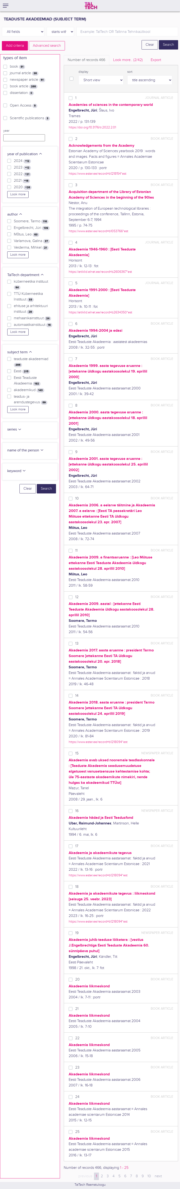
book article (24, 86)
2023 (22, 167)
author (14, 214)
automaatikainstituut (33, 325)
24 (77, 1097)
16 (77, 811)
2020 (23, 187)
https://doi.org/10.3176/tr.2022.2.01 (92, 127)
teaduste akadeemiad (31, 362)
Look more (18, 194)
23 (77, 1067)
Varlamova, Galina (32, 241)
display (83, 72)
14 (77, 695)
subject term (19, 352)
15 (77, 753)
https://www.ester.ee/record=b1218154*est (97, 174)
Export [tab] (156, 60)
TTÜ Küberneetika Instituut (28, 297)
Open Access (23, 105)
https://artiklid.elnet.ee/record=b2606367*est (100, 272)
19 (77, 933)
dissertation (22, 93)
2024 (22, 161)
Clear (150, 44)
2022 (22, 174)
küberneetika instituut (31, 284)
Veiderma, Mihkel (31, 247)
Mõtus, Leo (26, 234)
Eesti (22, 371)
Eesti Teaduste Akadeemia (27, 381)
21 (77, 1009)
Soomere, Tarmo (31, 221)
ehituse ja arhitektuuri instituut (31, 309)
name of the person (25, 450)
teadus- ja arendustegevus (30, 399)
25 (77, 1132)
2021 (22, 180)
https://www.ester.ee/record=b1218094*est (98, 742)
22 (77, 1038)
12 (77, 597)
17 (76, 846)
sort (129, 72)
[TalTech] (91, 5)
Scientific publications (30, 118)
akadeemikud (29, 390)
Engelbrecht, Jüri (32, 228)
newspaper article (27, 79)
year (6, 131)
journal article (24, 73)
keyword (16, 471)
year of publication (24, 154)
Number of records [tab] (86, 60)
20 (77, 979)
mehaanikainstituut (32, 318)
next (158, 1176)
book (17, 66)
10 (77, 498)
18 (77, 887)
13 (77, 643)
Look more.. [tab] (128, 60)
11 (76, 550)
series (14, 429)
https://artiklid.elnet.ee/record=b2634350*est (100, 312)
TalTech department (25, 275)
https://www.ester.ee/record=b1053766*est (98, 231)
